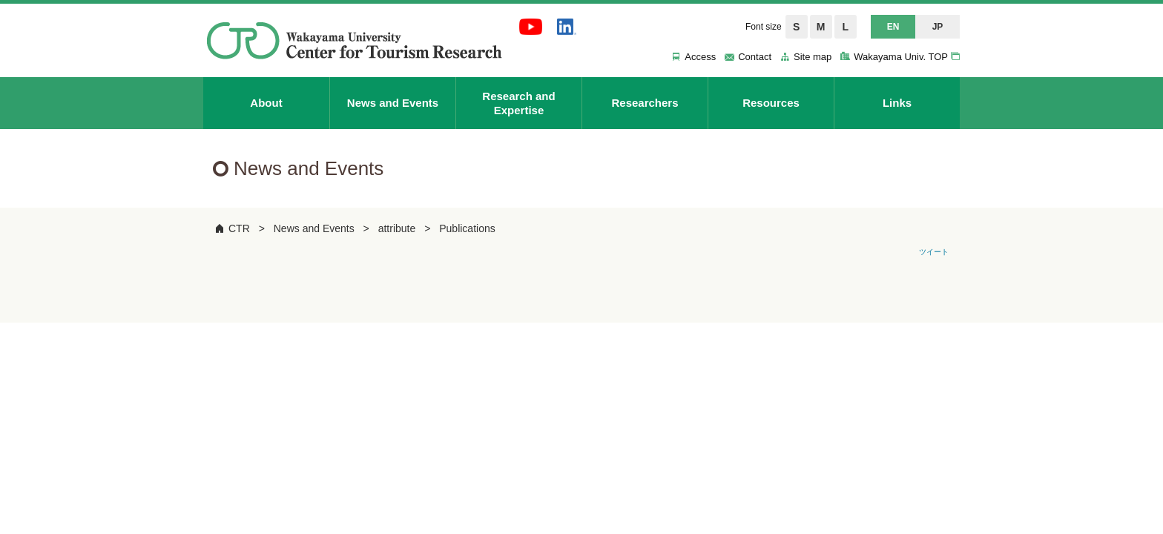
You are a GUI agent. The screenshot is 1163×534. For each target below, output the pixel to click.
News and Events (314, 228)
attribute (397, 228)
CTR (239, 228)
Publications (467, 228)
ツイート (934, 252)
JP (937, 27)
